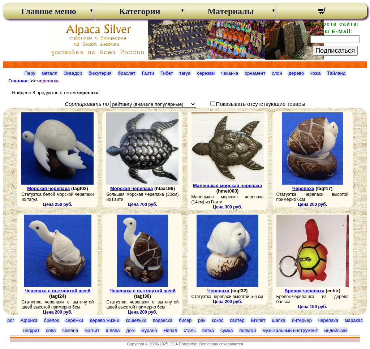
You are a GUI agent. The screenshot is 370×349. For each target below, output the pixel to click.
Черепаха (303, 188)
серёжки (74, 320)
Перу (30, 73)
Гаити (148, 73)
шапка (278, 320)
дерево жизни (104, 320)
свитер (237, 320)
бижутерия (100, 73)
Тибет (166, 73)
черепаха (48, 80)
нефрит (31, 330)
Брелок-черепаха (304, 290)
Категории (139, 11)
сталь (189, 330)
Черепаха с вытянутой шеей (58, 290)
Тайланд (336, 73)
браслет (126, 73)
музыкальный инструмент (290, 330)
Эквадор (73, 73)
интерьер (302, 320)
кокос (217, 320)
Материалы (230, 11)
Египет (258, 320)
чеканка (229, 73)
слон (277, 73)
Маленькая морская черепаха (227, 185)
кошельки (136, 320)
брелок (51, 320)
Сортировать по (87, 104)
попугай (247, 330)
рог (10, 320)
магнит (92, 330)
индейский (335, 330)
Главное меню (48, 11)
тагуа (184, 73)
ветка (208, 330)
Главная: (18, 80)
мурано (149, 330)
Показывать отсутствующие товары (260, 104)
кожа (315, 73)
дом (130, 330)
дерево (296, 73)
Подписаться (335, 50)
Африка (29, 320)
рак (201, 320)
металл (49, 73)
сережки (206, 73)
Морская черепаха (48, 188)
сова (51, 330)
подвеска (162, 320)
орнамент (255, 73)
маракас (354, 320)
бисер (185, 320)
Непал (170, 330)
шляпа (113, 330)
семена (70, 330)
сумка (226, 330)
